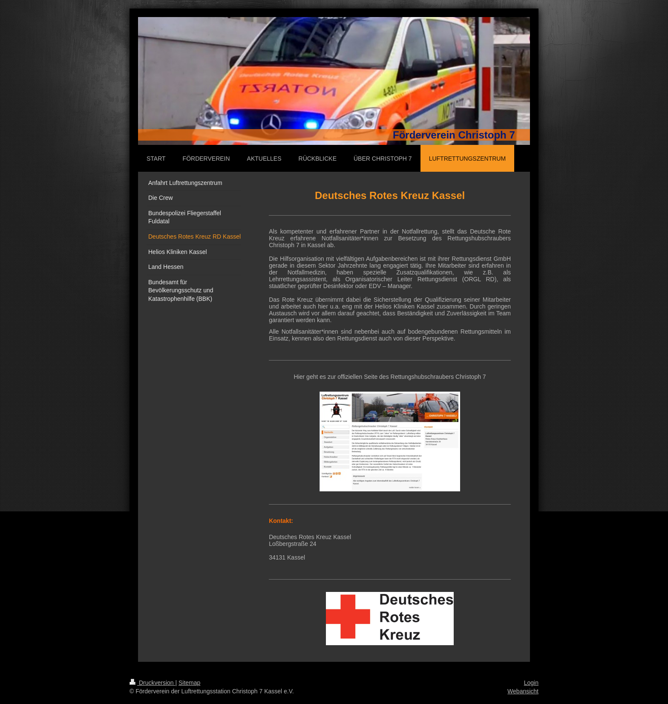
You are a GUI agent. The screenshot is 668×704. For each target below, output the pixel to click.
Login (531, 682)
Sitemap (189, 682)
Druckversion (152, 682)
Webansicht (522, 691)
